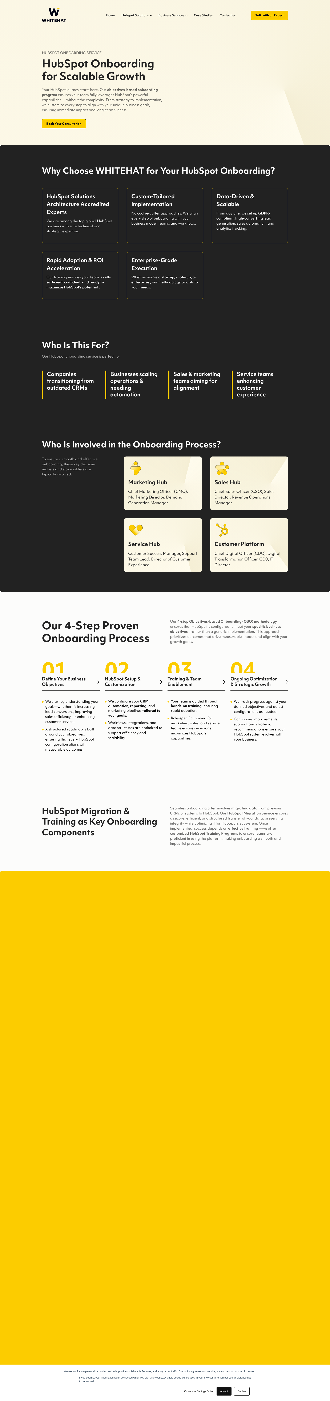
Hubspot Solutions (135, 15)
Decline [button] (242, 1391)
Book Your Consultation (63, 124)
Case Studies (203, 15)
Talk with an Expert (269, 15)
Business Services (171, 15)
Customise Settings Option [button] (199, 1391)
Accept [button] (224, 1391)
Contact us (228, 15)
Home (110, 15)
